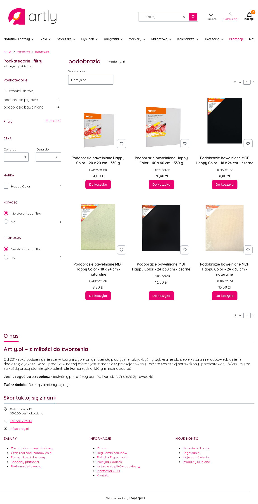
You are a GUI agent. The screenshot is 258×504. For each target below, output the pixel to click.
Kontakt (103, 475)
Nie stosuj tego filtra (26, 213)
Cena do (42, 149)
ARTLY (8, 51)
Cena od (10, 149)
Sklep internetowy (124, 498)
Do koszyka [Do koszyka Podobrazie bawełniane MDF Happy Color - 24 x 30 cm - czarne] (161, 296)
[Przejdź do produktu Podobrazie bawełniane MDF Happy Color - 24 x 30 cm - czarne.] (161, 228)
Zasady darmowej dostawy (32, 448)
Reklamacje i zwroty (26, 466)
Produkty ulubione (196, 462)
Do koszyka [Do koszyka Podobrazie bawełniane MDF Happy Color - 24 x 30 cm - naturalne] (224, 296)
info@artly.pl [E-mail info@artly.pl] (19, 429)
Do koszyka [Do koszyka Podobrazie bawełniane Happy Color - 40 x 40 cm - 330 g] (161, 185)
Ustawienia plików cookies (117, 466)
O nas (101, 448)
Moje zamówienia (196, 457)
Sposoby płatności (25, 462)
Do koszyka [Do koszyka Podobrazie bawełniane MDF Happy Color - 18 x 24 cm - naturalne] (98, 296)
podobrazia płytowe (31, 99)
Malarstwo (23, 51)
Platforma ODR (108, 471)
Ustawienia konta (196, 448)
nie (13, 222)
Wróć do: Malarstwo (18, 90)
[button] (193, 17)
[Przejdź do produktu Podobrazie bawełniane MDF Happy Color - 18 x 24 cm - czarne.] (224, 122)
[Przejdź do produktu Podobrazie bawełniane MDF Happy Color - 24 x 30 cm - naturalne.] (224, 228)
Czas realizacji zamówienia (31, 453)
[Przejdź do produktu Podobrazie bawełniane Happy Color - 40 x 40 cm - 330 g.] (161, 122)
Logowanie (191, 453)
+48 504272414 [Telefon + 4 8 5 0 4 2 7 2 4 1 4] (21, 421)
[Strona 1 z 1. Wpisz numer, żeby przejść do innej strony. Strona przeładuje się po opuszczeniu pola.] (247, 82)
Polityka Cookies (109, 462)
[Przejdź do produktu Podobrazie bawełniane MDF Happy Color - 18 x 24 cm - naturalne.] (98, 228)
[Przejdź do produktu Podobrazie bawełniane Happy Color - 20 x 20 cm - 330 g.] (98, 122)
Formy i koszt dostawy (28, 457)
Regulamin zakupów (112, 453)
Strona (238, 82)
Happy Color (20, 186)
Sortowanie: (77, 71)
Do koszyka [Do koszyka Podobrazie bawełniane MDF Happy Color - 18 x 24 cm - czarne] (224, 185)
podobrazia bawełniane (31, 107)
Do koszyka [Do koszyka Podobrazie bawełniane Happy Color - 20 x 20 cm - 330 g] (98, 185)
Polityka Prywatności (112, 457)
